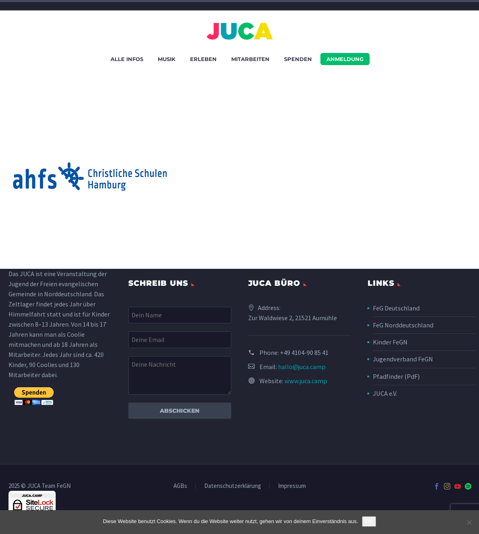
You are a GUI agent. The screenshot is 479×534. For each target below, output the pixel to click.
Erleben (203, 59)
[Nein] (469, 522)
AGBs (180, 486)
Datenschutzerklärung (232, 486)
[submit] (33, 396)
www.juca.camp (305, 381)
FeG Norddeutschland (402, 325)
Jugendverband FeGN (402, 359)
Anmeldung (345, 59)
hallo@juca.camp (302, 367)
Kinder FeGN (390, 342)
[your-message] (179, 375)
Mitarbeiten (250, 59)
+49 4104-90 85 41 (304, 352)
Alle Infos (127, 59)
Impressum (292, 486)
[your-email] (179, 339)
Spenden (298, 59)
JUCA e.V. (385, 393)
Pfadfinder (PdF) (395, 376)
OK (369, 521)
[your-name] (179, 315)
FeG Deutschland (396, 308)
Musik (167, 59)
